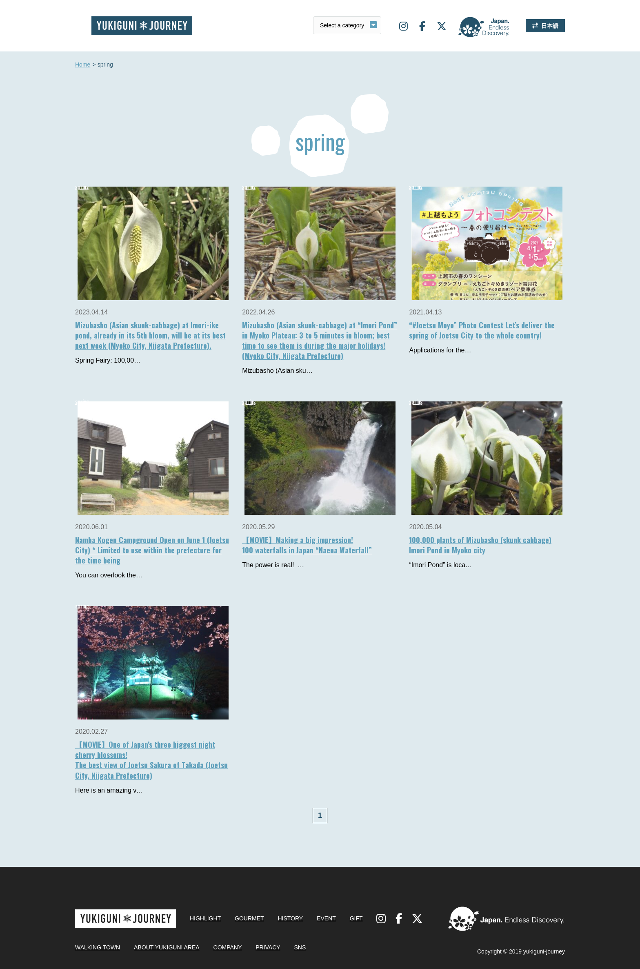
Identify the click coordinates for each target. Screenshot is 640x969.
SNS (300, 947)
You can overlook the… (108, 575)
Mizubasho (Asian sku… (277, 370)
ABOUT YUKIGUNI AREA (167, 947)
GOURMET (249, 918)
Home (82, 65)
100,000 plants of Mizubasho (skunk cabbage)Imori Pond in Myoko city (480, 545)
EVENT (326, 918)
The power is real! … (273, 564)
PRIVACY (268, 947)
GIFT (356, 918)
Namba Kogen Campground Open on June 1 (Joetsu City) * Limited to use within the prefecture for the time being (152, 550)
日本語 (549, 25)
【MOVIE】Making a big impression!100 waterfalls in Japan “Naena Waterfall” (307, 545)
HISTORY (290, 918)
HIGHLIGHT (205, 918)
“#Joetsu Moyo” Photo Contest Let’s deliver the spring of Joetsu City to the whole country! (482, 330)
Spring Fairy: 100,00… (107, 360)
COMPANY (227, 947)
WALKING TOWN (97, 947)
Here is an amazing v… (109, 790)
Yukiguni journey (141, 25)
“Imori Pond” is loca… (440, 564)
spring (82, 186)
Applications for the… (440, 350)
